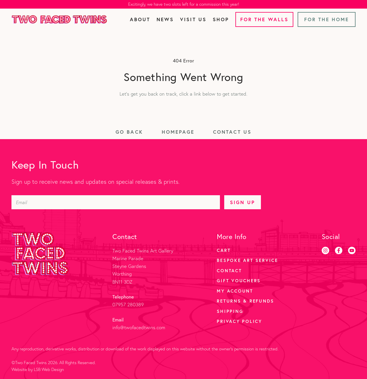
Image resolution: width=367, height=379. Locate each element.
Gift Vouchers (239, 280)
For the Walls (264, 19)
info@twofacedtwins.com (138, 327)
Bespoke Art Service (247, 260)
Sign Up (242, 202)
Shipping (230, 311)
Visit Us (193, 19)
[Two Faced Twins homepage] (59, 19)
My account (235, 291)
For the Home (326, 19)
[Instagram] (325, 250)
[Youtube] (352, 250)
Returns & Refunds (245, 301)
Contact (229, 270)
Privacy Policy (239, 321)
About (140, 19)
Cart (224, 250)
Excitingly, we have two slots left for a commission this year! (183, 4)
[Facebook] (338, 250)
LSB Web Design (49, 369)
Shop (221, 19)
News (165, 19)
